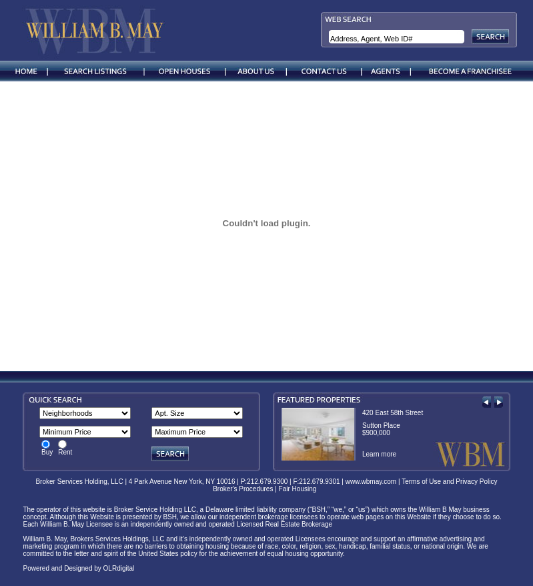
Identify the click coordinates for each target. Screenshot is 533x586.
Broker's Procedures (243, 489)
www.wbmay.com (371, 481)
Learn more (379, 454)
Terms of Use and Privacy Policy (449, 481)
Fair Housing (299, 489)
